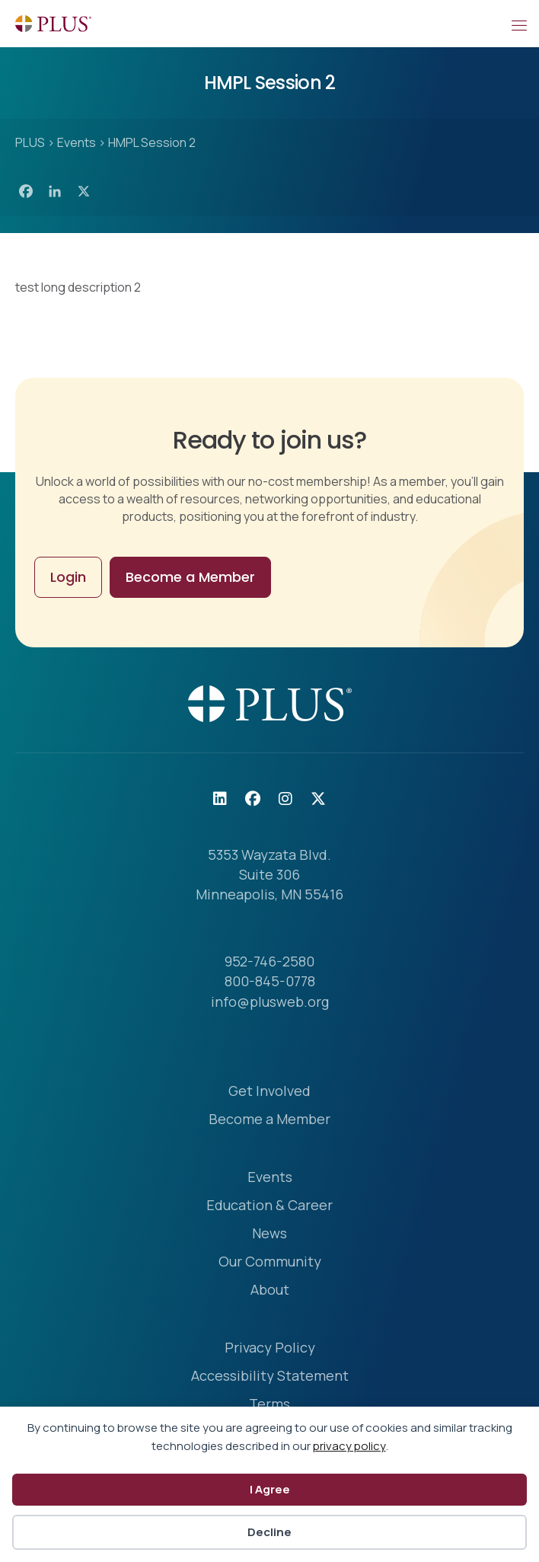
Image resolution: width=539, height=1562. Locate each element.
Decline (269, 1532)
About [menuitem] (269, 1290)
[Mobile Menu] (518, 23)
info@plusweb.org (270, 1001)
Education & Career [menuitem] (269, 1206)
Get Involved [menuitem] (269, 1092)
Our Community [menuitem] (269, 1262)
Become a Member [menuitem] (269, 1120)
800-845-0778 (270, 981)
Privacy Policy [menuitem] (270, 1348)
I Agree (270, 1489)
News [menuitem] (269, 1234)
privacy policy (349, 1446)
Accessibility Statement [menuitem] (270, 1377)
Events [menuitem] (269, 1178)
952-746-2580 (269, 961)
